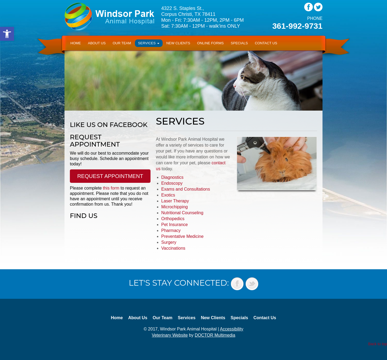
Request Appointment (110, 176)
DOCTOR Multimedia (215, 335)
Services (148, 43)
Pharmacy (171, 230)
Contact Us (266, 43)
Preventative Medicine (182, 236)
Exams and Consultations (185, 189)
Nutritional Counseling (182, 212)
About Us (97, 43)
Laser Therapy (175, 201)
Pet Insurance (174, 224)
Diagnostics (172, 177)
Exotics (168, 195)
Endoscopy (171, 183)
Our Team (122, 43)
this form (111, 188)
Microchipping (174, 207)
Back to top (377, 344)
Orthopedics (172, 218)
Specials (239, 43)
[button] (7, 34)
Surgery (168, 242)
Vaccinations (173, 248)
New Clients (178, 43)
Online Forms (210, 43)
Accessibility (231, 329)
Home (75, 43)
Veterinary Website (170, 335)
